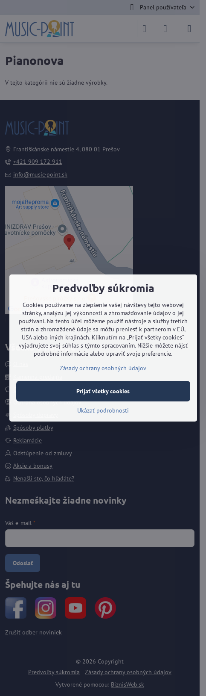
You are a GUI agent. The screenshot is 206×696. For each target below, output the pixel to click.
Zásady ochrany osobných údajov (103, 368)
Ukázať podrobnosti (103, 410)
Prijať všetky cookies (103, 391)
